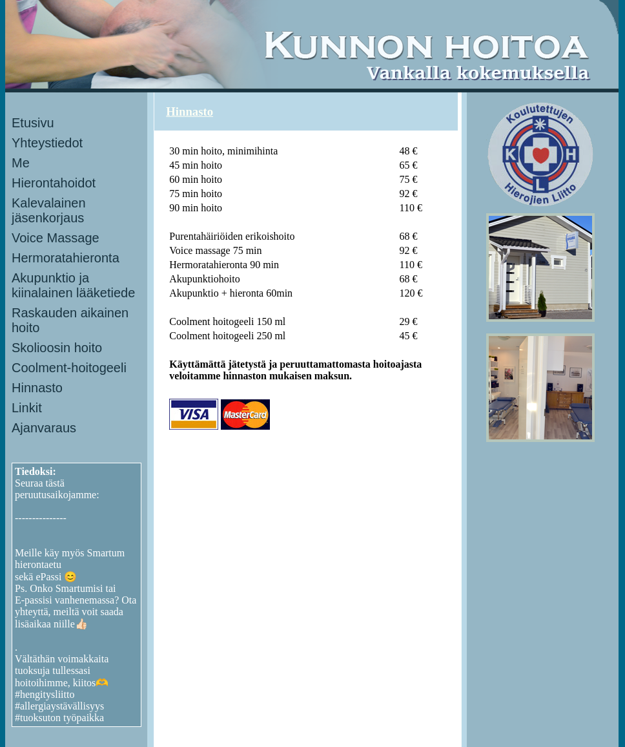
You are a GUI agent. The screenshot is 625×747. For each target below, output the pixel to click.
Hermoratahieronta (65, 258)
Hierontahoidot (54, 183)
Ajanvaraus (44, 428)
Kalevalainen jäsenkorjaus (49, 210)
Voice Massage (55, 238)
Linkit (27, 408)
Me (21, 163)
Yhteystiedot (47, 143)
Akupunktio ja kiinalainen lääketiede (73, 285)
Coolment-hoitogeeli (69, 368)
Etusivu (33, 123)
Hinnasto (37, 388)
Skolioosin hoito (57, 348)
